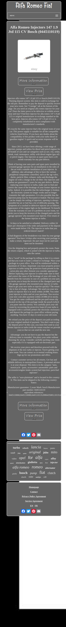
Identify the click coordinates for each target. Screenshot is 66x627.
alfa (38, 457)
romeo (37, 467)
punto (52, 448)
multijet (38, 477)
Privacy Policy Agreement (34, 496)
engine (46, 459)
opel (22, 458)
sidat (31, 476)
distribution (20, 463)
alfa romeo (21, 467)
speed (11, 463)
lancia (36, 447)
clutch (51, 473)
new (41, 463)
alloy (53, 458)
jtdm (45, 452)
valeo (14, 458)
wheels (25, 448)
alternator (50, 468)
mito (54, 452)
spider (25, 453)
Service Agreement (34, 501)
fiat (42, 472)
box (46, 463)
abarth (23, 477)
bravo (46, 448)
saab (13, 452)
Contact (34, 492)
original (35, 452)
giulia (14, 474)
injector (54, 462)
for (30, 457)
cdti (45, 477)
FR (36, 505)
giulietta (32, 462)
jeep (19, 453)
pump (33, 473)
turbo (16, 447)
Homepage (34, 487)
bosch (23, 473)
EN (31, 505)
